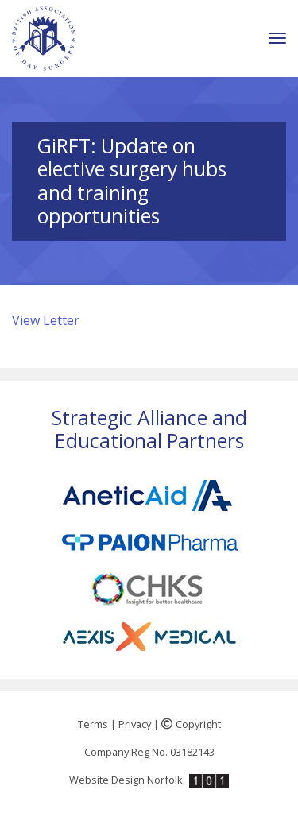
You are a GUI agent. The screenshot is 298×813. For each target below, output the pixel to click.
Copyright (191, 724)
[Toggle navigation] (277, 38)
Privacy (134, 724)
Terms (93, 724)
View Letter (45, 320)
